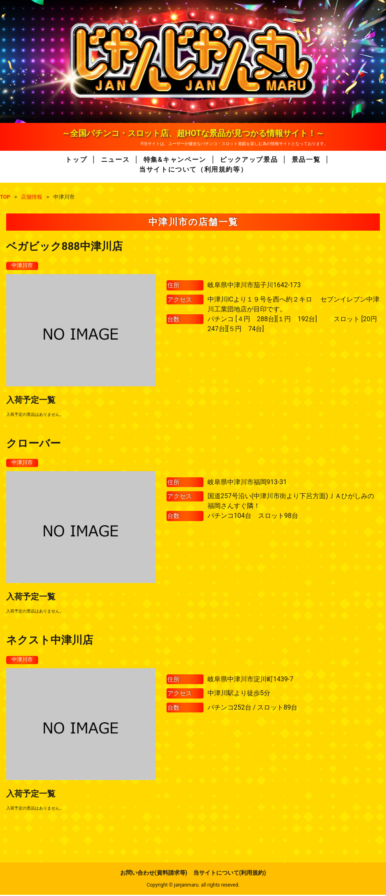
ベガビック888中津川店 (64, 246)
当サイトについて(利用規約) (229, 874)
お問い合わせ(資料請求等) (153, 874)
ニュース (115, 159)
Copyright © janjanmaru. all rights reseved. (192, 886)
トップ (76, 159)
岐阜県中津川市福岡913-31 (247, 483)
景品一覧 (306, 159)
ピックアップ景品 (249, 159)
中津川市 (22, 266)
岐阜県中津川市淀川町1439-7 (250, 680)
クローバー (33, 444)
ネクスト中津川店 (49, 641)
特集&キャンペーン (175, 159)
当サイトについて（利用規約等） (193, 169)
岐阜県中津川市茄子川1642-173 (254, 285)
